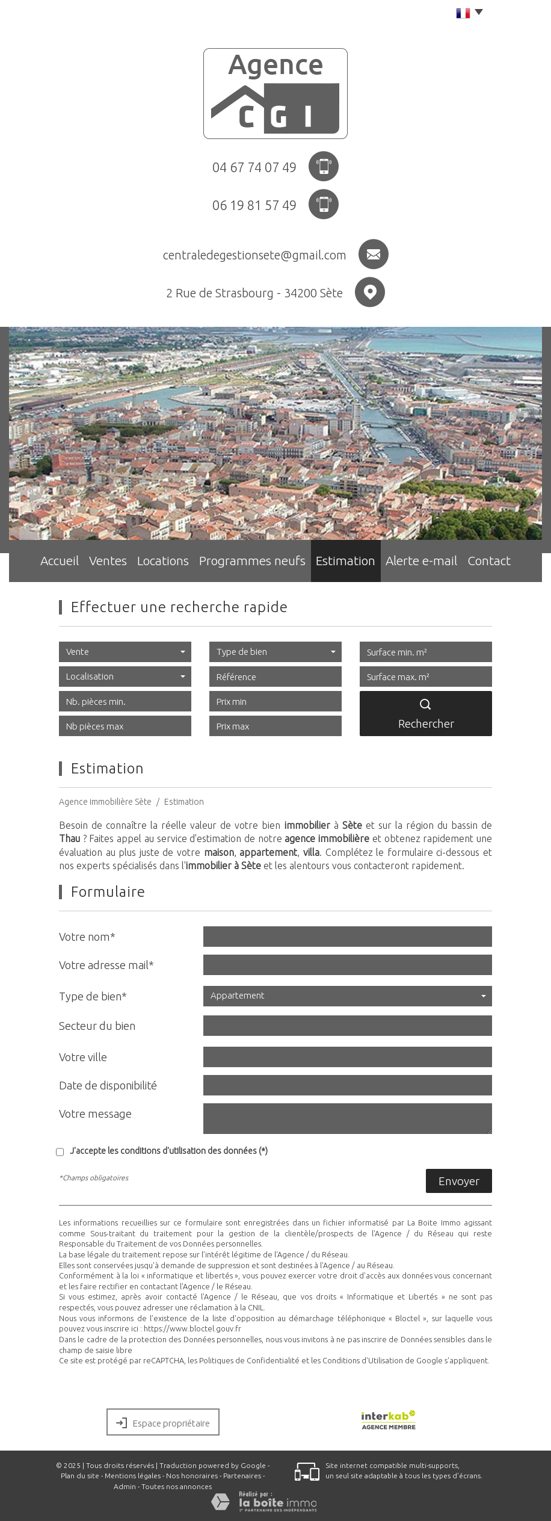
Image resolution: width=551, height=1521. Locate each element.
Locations (171, 563)
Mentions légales (133, 1475)
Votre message (95, 1113)
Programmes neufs (259, 563)
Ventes (107, 563)
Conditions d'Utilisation (362, 1360)
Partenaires (242, 1475)
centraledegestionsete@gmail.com (254, 255)
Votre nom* (87, 937)
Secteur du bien (97, 1026)
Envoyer (459, 1181)
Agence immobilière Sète (105, 802)
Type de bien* (93, 996)
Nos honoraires (192, 1475)
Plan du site (80, 1475)
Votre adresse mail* (106, 965)
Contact (502, 563)
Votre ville (83, 1057)
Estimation (350, 563)
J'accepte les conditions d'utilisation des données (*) (169, 1151)
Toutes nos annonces (176, 1486)
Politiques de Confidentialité (249, 1360)
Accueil (47, 563)
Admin (125, 1486)
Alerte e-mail (428, 563)
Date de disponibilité (108, 1085)
